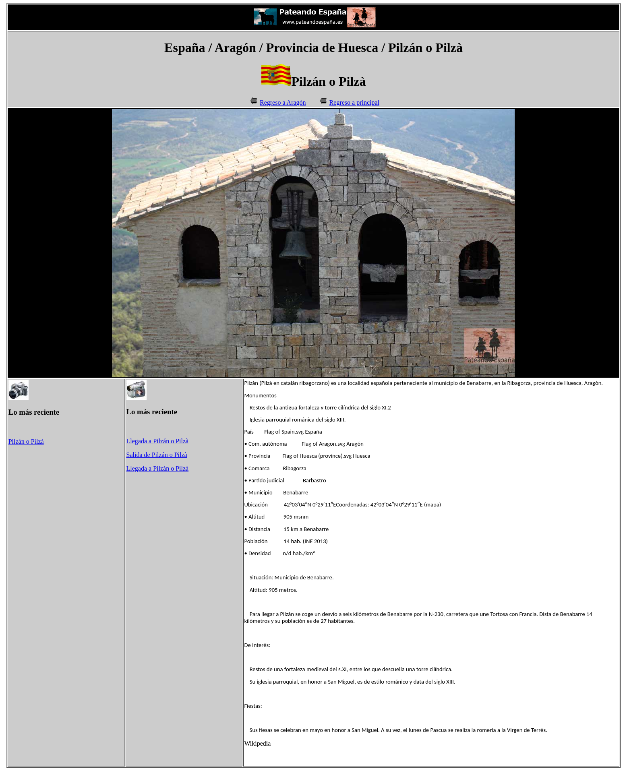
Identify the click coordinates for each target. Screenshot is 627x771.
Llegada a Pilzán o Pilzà (157, 441)
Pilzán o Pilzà (26, 441)
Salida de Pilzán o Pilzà (156, 454)
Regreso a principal (354, 102)
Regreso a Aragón (283, 102)
